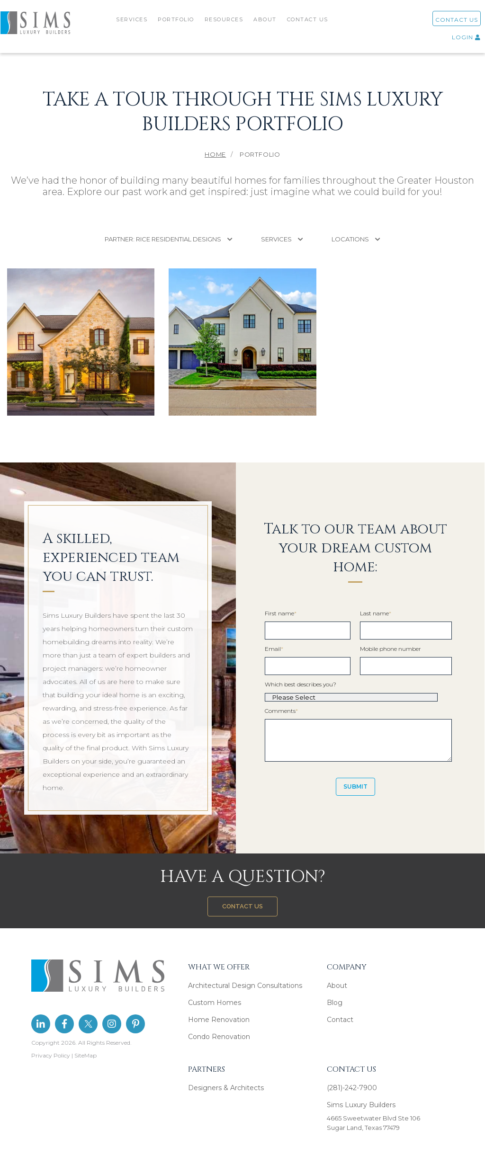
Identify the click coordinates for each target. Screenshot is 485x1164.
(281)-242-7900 (352, 1088)
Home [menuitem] (215, 154)
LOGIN (455, 40)
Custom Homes (214, 1002)
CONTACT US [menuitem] (308, 22)
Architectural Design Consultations (245, 985)
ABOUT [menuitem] (266, 22)
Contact (340, 1019)
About (337, 985)
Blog (334, 1002)
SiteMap (85, 1055)
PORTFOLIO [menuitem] (177, 22)
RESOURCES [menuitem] (225, 22)
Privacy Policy (50, 1055)
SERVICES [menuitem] (133, 22)
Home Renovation (219, 1019)
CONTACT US (445, 23)
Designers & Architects (226, 1088)
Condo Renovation (219, 1036)
